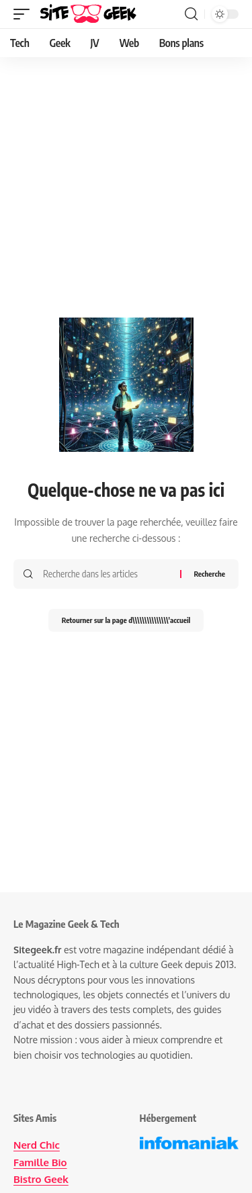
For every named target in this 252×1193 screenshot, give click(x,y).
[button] (24, 14)
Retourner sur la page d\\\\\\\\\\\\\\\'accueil (126, 620)
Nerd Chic (36, 1145)
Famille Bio (40, 1162)
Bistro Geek (41, 1179)
